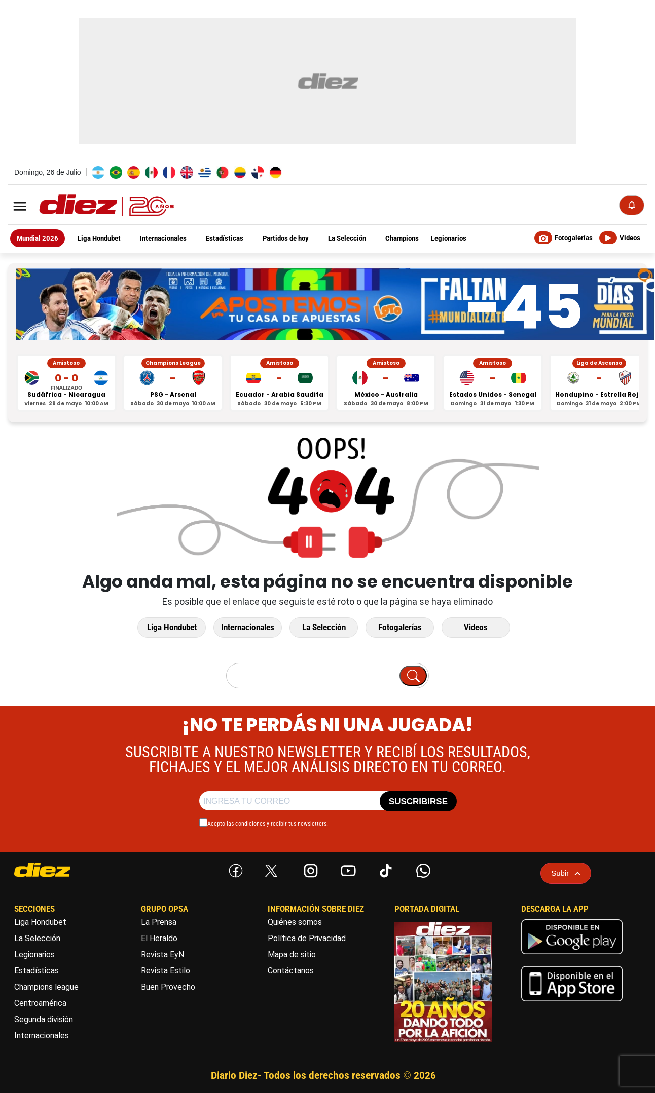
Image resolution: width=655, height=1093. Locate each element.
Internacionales (247, 627)
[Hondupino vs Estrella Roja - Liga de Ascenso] (599, 383)
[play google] (572, 956)
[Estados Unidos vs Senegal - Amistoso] (492, 383)
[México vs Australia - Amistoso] (385, 383)
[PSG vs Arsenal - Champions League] (173, 383)
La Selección (324, 627)
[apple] (572, 1003)
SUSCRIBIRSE (418, 801)
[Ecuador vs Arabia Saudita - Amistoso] (279, 383)
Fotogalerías (400, 627)
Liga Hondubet (172, 627)
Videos (476, 627)
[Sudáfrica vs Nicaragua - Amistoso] (66, 383)
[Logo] (84, 206)
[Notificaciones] (631, 205)
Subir (565, 873)
